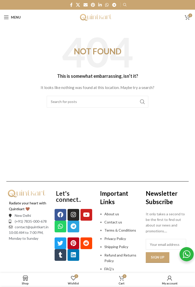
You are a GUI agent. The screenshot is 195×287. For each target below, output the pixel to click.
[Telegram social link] (114, 5)
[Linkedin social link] (100, 5)
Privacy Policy (115, 238)
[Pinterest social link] (92, 5)
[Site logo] (97, 17)
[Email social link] (85, 5)
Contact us (113, 222)
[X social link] (78, 5)
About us (111, 214)
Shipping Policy (116, 247)
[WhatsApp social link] (107, 5)
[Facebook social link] (71, 5)
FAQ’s (109, 269)
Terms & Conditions (120, 230)
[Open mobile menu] (12, 17)
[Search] (97, 102)
